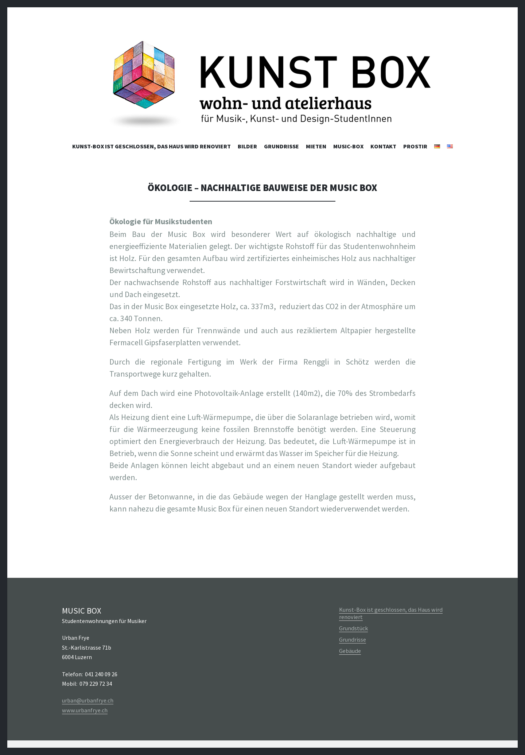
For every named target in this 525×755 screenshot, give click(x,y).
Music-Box (348, 146)
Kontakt (383, 146)
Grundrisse (281, 146)
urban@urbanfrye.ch (87, 700)
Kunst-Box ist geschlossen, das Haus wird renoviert (151, 146)
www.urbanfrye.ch (85, 710)
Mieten (316, 146)
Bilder (247, 146)
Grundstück (353, 628)
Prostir (415, 146)
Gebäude (350, 650)
